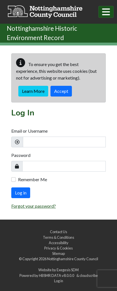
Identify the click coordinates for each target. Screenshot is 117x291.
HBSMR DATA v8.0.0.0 (57, 275)
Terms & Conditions (58, 237)
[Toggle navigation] (106, 12)
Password (20, 155)
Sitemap (58, 253)
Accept (61, 91)
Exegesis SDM (68, 270)
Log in (21, 192)
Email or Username (29, 131)
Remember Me (32, 179)
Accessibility (59, 242)
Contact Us (58, 231)
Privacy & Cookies (58, 248)
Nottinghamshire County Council (72, 259)
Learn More (33, 91)
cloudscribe (89, 275)
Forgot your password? (33, 206)
